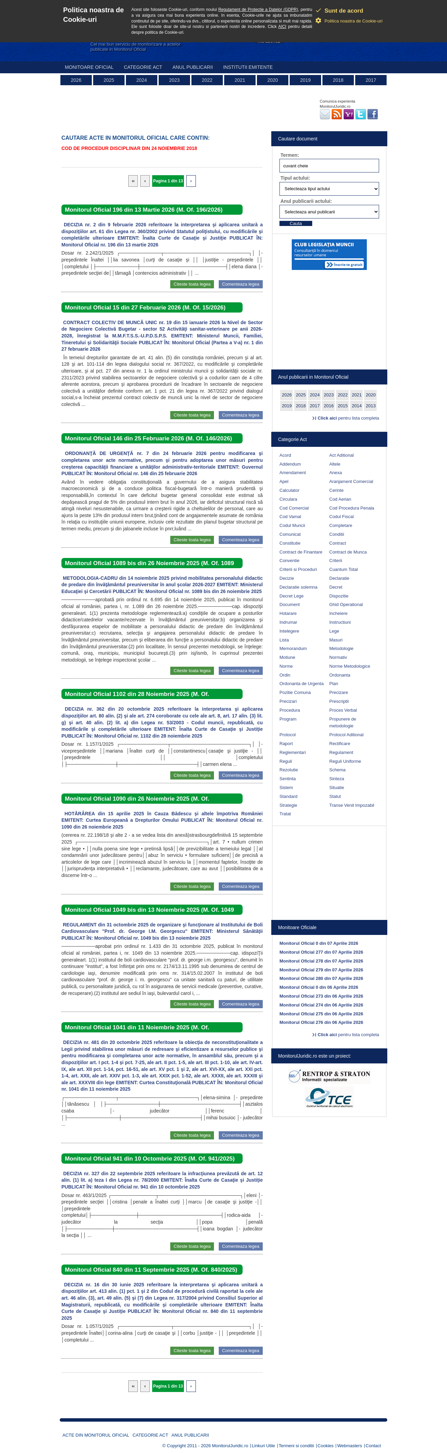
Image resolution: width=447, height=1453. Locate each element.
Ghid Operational (346, 604)
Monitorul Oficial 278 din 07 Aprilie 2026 (321, 961)
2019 (305, 80)
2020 (272, 80)
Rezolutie (288, 769)
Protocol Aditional (346, 734)
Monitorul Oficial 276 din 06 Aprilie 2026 (321, 1022)
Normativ (338, 657)
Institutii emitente (248, 67)
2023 (174, 80)
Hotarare (288, 613)
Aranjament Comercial (351, 481)
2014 (357, 405)
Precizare (338, 692)
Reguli (285, 761)
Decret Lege (291, 596)
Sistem (286, 787)
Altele (335, 464)
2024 (141, 80)
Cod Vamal (290, 516)
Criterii (335, 560)
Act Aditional (341, 455)
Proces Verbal (343, 710)
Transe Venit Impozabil (351, 805)
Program (288, 719)
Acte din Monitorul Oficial (95, 1435)
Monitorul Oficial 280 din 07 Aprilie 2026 (321, 978)
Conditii (336, 534)
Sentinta (287, 778)
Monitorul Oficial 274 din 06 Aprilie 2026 (321, 1005)
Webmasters (349, 1445)
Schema (337, 769)
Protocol (287, 734)
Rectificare (339, 743)
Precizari (288, 701)
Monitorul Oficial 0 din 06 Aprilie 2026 (318, 987)
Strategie (288, 805)
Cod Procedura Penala (351, 508)
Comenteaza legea (240, 284)
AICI (282, 26)
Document (289, 604)
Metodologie (341, 648)
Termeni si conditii (296, 1445)
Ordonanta (339, 675)
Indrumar (288, 622)
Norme (286, 666)
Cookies (326, 1445)
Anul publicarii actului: (306, 201)
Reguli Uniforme (345, 761)
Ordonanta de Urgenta (301, 683)
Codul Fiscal (341, 516)
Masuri (336, 639)
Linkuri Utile (263, 1445)
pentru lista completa (348, 418)
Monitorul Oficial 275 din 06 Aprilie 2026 (321, 1013)
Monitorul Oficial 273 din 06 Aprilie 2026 (321, 996)
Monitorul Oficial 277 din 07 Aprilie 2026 (321, 952)
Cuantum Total (343, 569)
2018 (338, 80)
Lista (284, 639)
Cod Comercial (294, 508)
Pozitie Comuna (295, 692)
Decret (335, 587)
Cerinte (336, 490)
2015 (343, 405)
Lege (334, 631)
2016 (329, 405)
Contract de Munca (348, 552)
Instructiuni (340, 622)
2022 (207, 80)
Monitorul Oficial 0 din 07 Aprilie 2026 (318, 943)
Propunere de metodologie (342, 722)
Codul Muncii (292, 525)
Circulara (288, 499)
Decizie (286, 578)
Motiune (287, 657)
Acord (285, 455)
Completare (340, 525)
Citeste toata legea (192, 284)
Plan (333, 683)
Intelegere (289, 631)
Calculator (289, 490)
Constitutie (289, 543)
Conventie (289, 560)
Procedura (289, 710)
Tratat (285, 813)
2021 (239, 80)
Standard (288, 796)
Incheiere (338, 613)
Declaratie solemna (298, 587)
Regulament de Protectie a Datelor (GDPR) (258, 9)
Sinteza (336, 778)
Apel (283, 481)
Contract (337, 543)
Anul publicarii (192, 67)
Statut (335, 796)
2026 (76, 80)
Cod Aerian (340, 499)
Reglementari (292, 752)
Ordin (284, 675)
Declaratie (339, 578)
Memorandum (293, 648)
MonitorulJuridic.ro (230, 1445)
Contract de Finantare (300, 552)
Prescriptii (339, 701)
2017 (370, 80)
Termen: (289, 155)
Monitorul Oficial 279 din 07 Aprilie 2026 (321, 969)
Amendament (292, 472)
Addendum (290, 464)
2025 (108, 80)
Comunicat (290, 534)
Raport (286, 743)
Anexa (335, 472)
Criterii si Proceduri (298, 569)
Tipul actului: (295, 178)
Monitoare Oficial (89, 67)
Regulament (341, 752)
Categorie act (143, 67)
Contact (373, 1445)
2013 (371, 405)
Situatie (336, 787)
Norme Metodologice (349, 666)
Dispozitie (338, 596)
